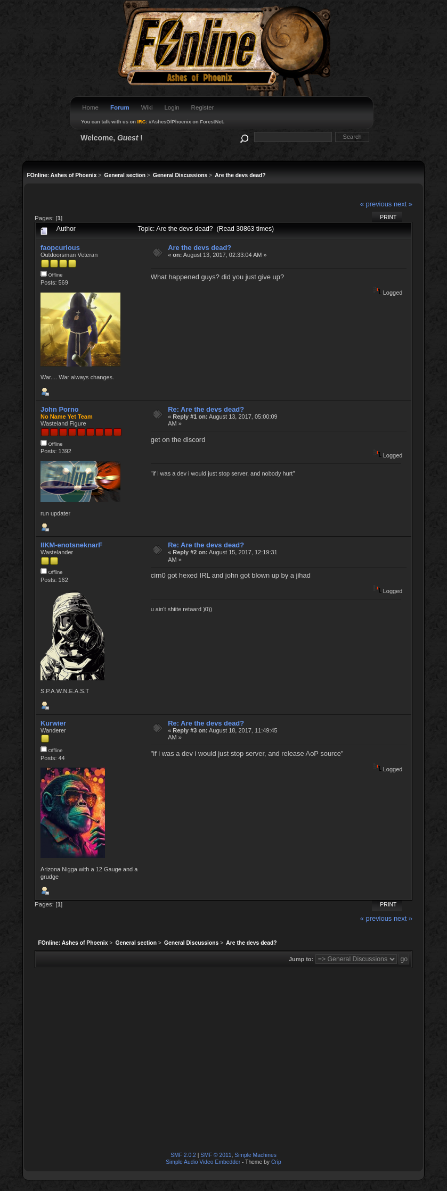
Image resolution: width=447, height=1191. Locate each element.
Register (202, 107)
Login (171, 107)
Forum (119, 107)
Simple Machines (255, 1155)
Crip (276, 1162)
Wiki (147, 107)
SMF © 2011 (215, 1155)
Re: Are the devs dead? (206, 409)
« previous (376, 204)
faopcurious (60, 248)
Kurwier (53, 723)
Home (90, 107)
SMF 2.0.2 (183, 1155)
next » (403, 204)
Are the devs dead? (199, 248)
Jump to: (301, 959)
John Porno (59, 409)
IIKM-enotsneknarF (71, 545)
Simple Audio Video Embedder (203, 1162)
